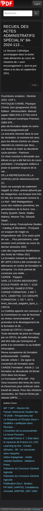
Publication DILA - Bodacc (18, 483)
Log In (37, 4)
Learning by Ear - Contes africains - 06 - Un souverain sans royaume (19, 449)
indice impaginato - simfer (17, 457)
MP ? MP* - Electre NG (16, 408)
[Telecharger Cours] (7, 6)
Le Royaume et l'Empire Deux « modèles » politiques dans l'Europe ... (21, 423)
